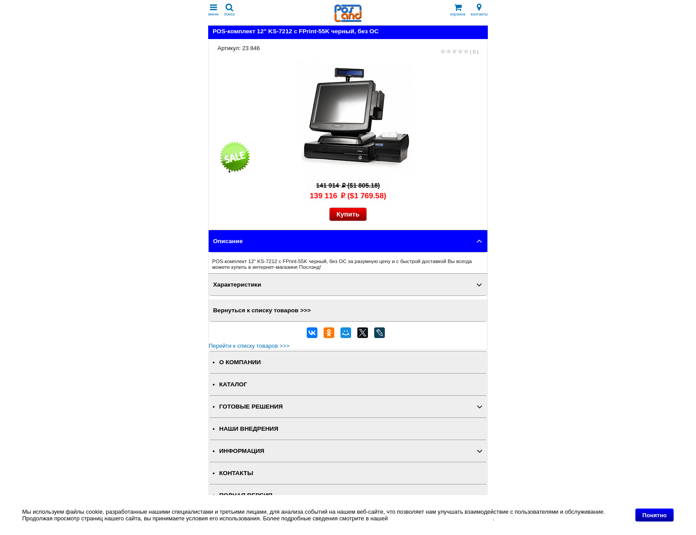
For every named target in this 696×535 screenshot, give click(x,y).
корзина (457, 10)
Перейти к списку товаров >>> (249, 345)
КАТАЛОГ (233, 384)
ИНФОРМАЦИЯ (242, 451)
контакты (479, 10)
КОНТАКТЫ (236, 473)
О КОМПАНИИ (240, 362)
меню (213, 10)
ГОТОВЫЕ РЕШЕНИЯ (251, 406)
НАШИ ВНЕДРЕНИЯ (248, 428)
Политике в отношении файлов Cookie (441, 518)
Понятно (654, 515)
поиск (229, 10)
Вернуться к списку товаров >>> (262, 310)
